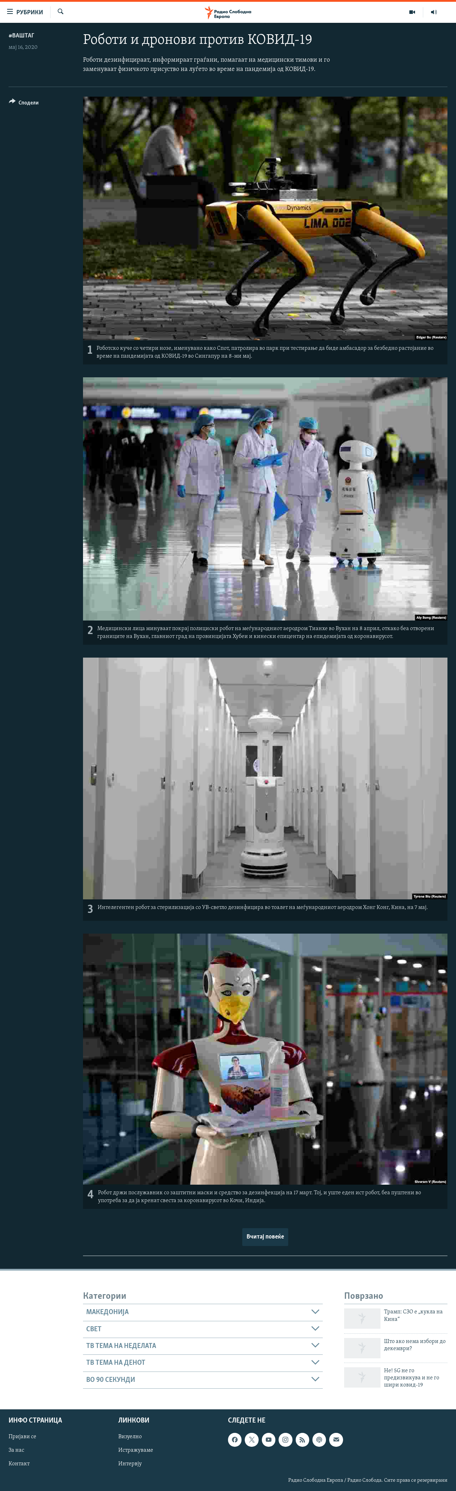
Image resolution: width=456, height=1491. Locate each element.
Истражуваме (135, 1451)
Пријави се (22, 1437)
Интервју (130, 1464)
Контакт (19, 1464)
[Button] (23, 104)
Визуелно (130, 1437)
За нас (16, 1451)
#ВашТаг (21, 35)
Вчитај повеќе (265, 1237)
